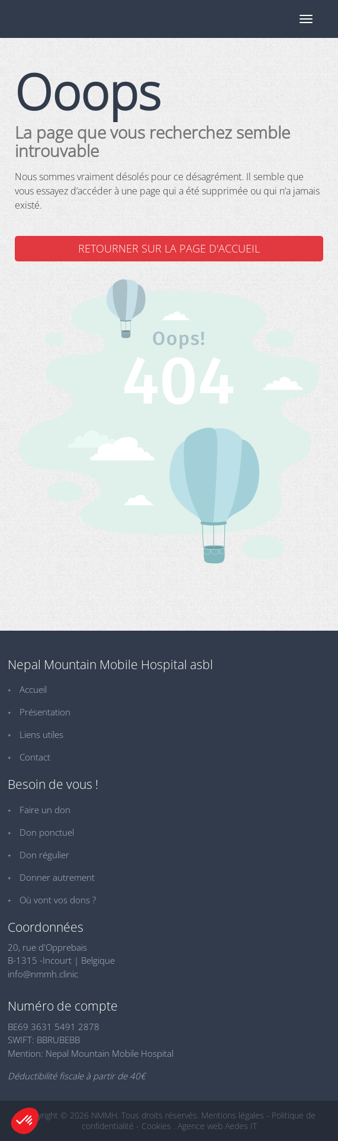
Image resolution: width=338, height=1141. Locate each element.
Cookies (156, 1126)
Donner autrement (57, 877)
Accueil (33, 689)
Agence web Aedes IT (217, 1126)
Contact (35, 757)
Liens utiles (41, 734)
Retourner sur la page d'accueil (169, 248)
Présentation (45, 712)
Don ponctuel (47, 832)
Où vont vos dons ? (58, 900)
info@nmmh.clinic (43, 974)
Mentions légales (232, 1115)
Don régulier (44, 855)
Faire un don (45, 810)
